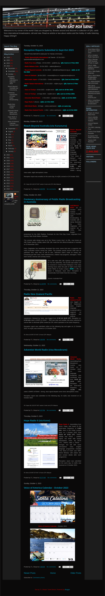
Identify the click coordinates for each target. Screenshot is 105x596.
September (12, 128)
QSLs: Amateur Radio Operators (93, 56)
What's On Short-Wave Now (93, 114)
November (11, 71)
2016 (8, 172)
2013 (8, 180)
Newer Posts (29, 573)
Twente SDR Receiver (92, 141)
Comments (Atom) (39, 577)
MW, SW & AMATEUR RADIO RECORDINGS (94, 87)
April (10, 143)
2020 (8, 160)
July (9, 134)
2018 (8, 166)
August (10, 131)
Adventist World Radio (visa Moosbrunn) (45, 350)
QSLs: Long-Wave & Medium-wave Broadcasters (94, 102)
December (11, 68)
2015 (8, 175)
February (11, 148)
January (11, 151)
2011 (8, 186)
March (10, 145)
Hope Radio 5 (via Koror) (37, 420)
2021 (8, 158)
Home (53, 573)
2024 (8, 63)
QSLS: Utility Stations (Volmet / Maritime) (93, 67)
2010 (8, 189)
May (9, 140)
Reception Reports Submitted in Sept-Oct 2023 (49, 50)
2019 (8, 163)
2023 (8, 66)
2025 (8, 60)
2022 (8, 155)
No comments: (51, 116)
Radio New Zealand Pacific (38, 294)
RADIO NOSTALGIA (92, 97)
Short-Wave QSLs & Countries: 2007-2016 (94, 51)
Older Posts (75, 573)
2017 (8, 169)
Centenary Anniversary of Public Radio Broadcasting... (13, 97)
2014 (8, 177)
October (11, 74)
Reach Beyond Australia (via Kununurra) (45, 126)
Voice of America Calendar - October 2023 (46, 488)
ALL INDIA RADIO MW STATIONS (94, 82)
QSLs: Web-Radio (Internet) (94, 72)
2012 (8, 183)
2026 (8, 57)
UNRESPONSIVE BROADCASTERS (94, 92)
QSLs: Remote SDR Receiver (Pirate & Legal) (93, 61)
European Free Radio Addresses (93, 136)
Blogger (67, 589)
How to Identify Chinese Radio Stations (93, 118)
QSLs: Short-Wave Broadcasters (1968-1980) (94, 77)
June (10, 137)
